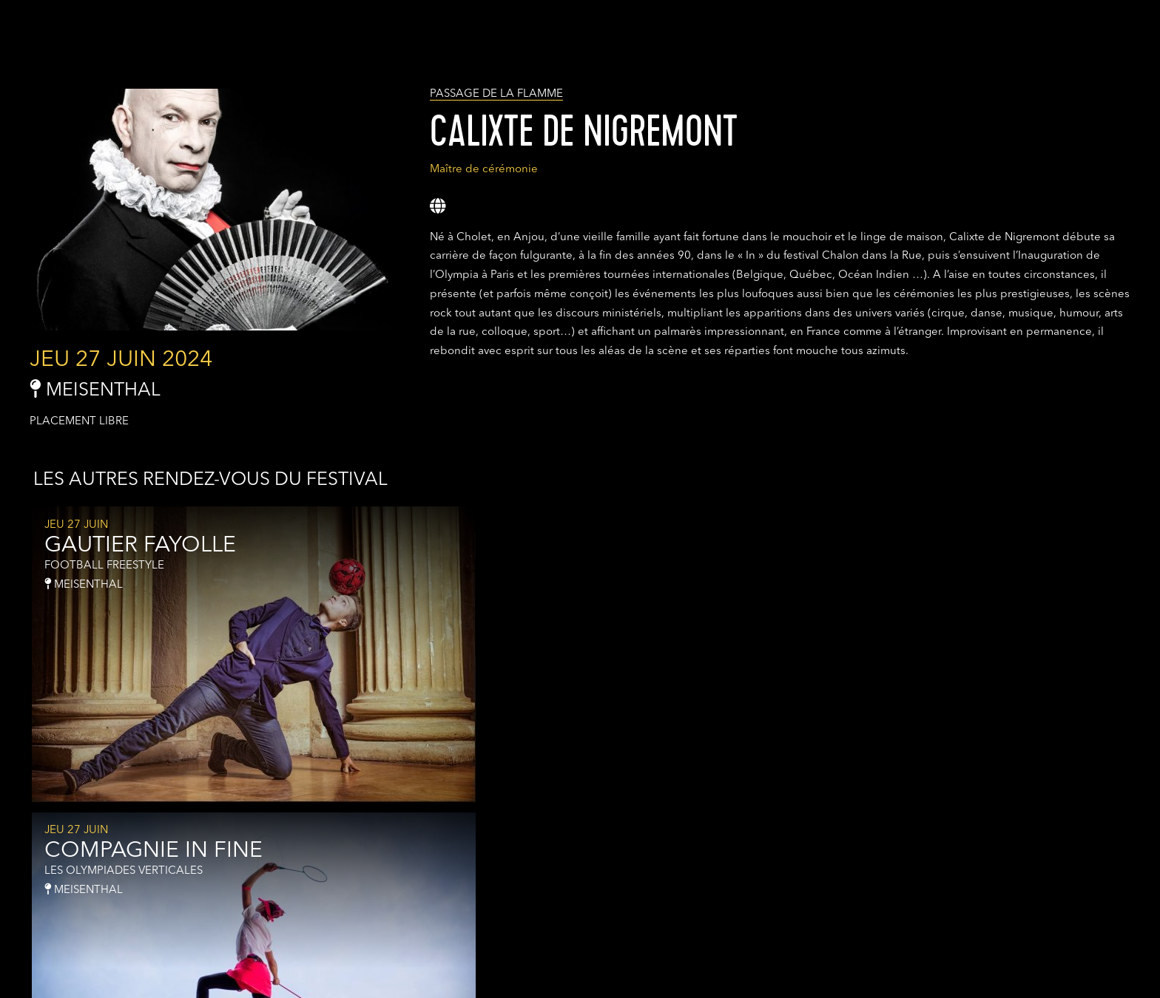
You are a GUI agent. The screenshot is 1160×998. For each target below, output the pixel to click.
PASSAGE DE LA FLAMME (496, 94)
